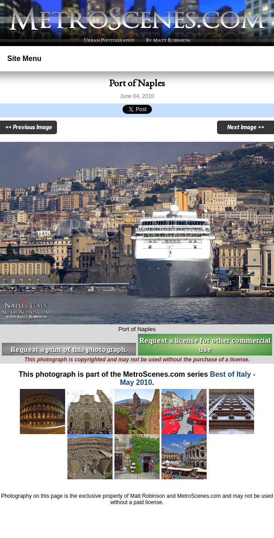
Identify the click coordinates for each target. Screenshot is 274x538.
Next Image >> (245, 127)
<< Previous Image (28, 127)
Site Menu (24, 58)
